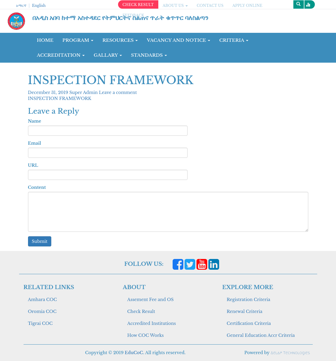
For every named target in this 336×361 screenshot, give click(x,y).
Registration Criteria (248, 299)
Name (34, 121)
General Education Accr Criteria (261, 335)
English (38, 5)
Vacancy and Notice (178, 40)
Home (45, 40)
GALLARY (108, 55)
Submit (40, 241)
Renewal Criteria (244, 311)
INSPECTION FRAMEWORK (60, 98)
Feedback (133, 15)
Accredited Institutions (151, 323)
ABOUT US (175, 5)
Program (77, 40)
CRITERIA (233, 40)
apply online (247, 5)
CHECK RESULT (138, 4)
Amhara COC (42, 299)
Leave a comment (118, 92)
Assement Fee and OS (150, 299)
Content (37, 187)
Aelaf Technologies (290, 353)
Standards (149, 55)
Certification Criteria (249, 323)
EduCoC (134, 352)
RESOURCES (120, 40)
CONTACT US (210, 5)
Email (34, 143)
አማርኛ (21, 5)
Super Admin (84, 92)
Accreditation (61, 55)
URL (33, 165)
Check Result (141, 311)
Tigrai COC (40, 323)
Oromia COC (42, 311)
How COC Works (145, 335)
